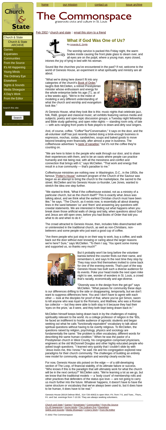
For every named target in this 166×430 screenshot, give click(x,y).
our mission (70, 4)
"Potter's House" (65, 176)
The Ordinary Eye (15, 76)
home (45, 4)
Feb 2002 (42, 32)
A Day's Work (12, 94)
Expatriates (11, 54)
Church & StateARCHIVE (17, 43)
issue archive (134, 4)
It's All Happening (14, 67)
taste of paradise (88, 144)
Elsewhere (10, 80)
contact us (101, 4)
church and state (60, 32)
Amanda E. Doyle (79, 44)
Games (8, 49)
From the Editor (13, 98)
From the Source (14, 63)
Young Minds (12, 71)
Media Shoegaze (14, 89)
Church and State (54, 404)
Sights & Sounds (14, 85)
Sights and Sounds (54, 409)
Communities (12, 58)
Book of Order (86, 82)
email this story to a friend (90, 32)
